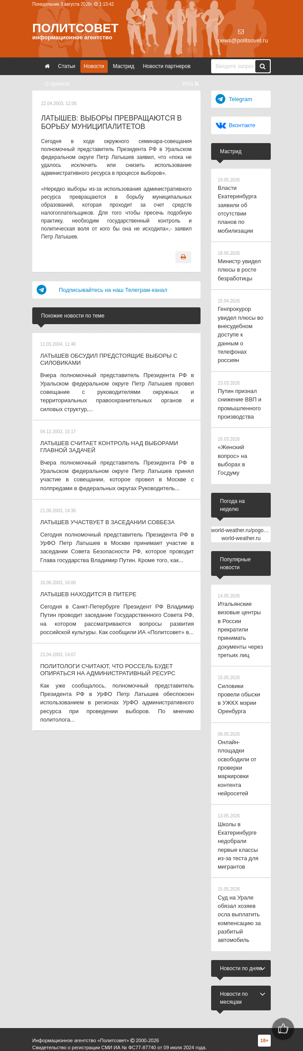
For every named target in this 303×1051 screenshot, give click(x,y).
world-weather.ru (241, 496)
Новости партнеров (166, 66)
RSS (190, 84)
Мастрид (123, 66)
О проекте (57, 84)
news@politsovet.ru (243, 36)
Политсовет (75, 28)
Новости (94, 66)
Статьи (66, 66)
